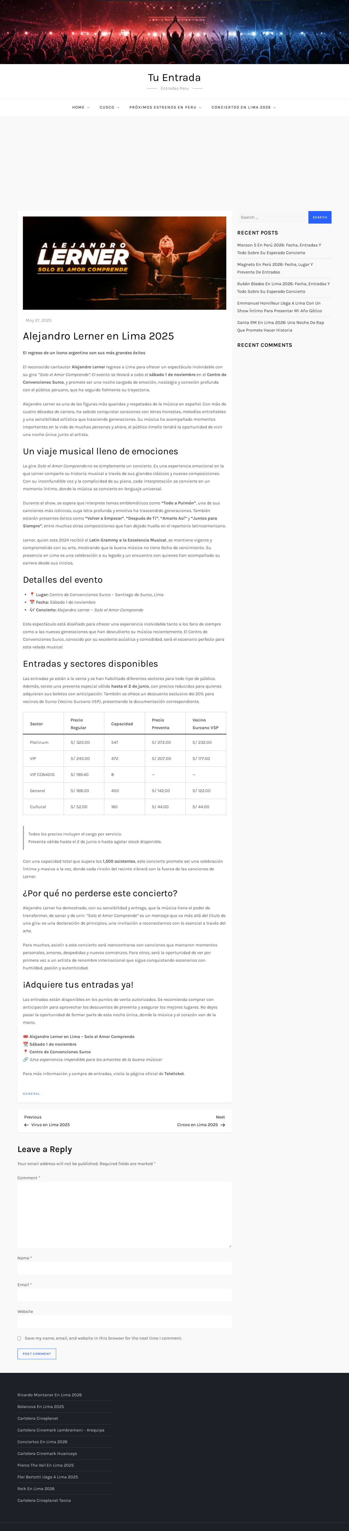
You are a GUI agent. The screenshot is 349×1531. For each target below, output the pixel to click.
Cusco (110, 107)
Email (24, 1284)
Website (25, 1311)
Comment (28, 1177)
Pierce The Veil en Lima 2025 (45, 1465)
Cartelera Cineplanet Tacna (44, 1500)
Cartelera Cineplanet (37, 1418)
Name (24, 1258)
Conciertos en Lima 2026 (244, 107)
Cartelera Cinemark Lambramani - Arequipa (60, 1430)
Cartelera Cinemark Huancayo (47, 1453)
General (31, 1094)
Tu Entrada (174, 77)
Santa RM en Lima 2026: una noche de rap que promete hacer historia (280, 326)
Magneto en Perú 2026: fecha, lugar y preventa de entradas (275, 268)
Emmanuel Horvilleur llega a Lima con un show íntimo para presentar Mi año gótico (279, 306)
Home (81, 107)
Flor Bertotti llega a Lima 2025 (47, 1476)
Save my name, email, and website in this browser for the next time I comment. (103, 1338)
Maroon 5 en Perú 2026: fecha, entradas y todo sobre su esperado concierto (279, 248)
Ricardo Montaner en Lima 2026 (49, 1394)
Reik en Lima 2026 (36, 1488)
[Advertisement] (174, 156)
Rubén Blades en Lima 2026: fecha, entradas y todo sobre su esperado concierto (283, 287)
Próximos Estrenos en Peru (166, 107)
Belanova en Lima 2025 (40, 1406)
